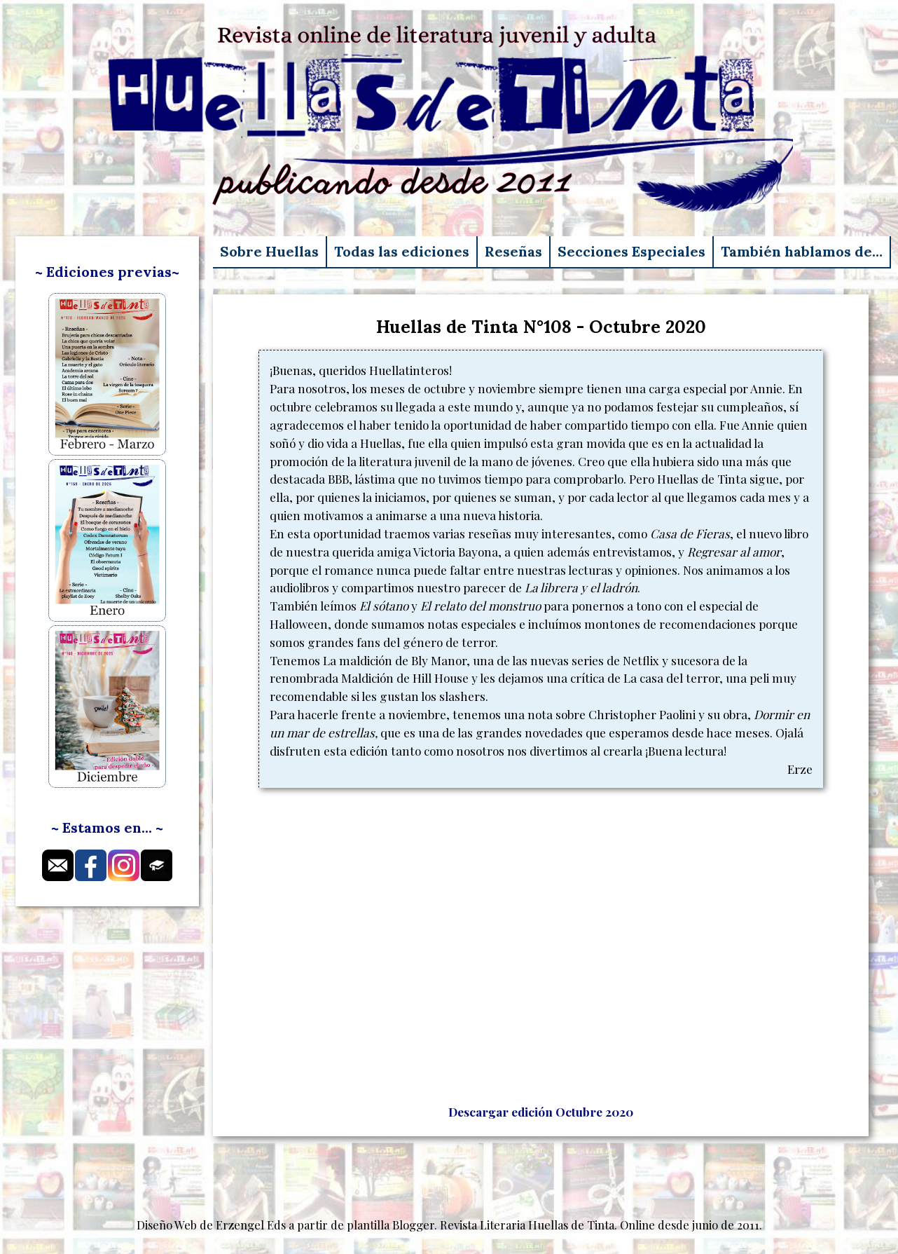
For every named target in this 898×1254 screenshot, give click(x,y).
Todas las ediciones (401, 251)
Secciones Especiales (631, 251)
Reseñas (513, 251)
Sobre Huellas (269, 251)
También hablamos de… (802, 251)
